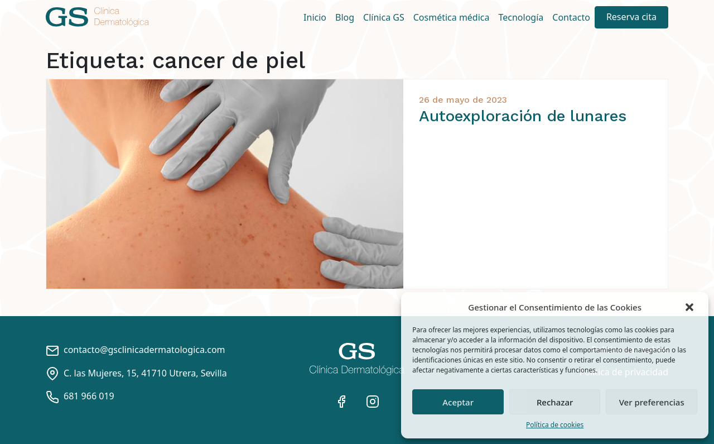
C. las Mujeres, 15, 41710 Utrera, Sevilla (136, 373)
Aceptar (458, 402)
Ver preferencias (651, 402)
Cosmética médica (451, 17)
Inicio (314, 17)
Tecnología (521, 17)
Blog (344, 17)
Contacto (571, 17)
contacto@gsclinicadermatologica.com (135, 349)
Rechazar (555, 402)
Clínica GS (383, 17)
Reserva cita (631, 17)
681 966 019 (80, 396)
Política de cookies (554, 424)
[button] (690, 307)
